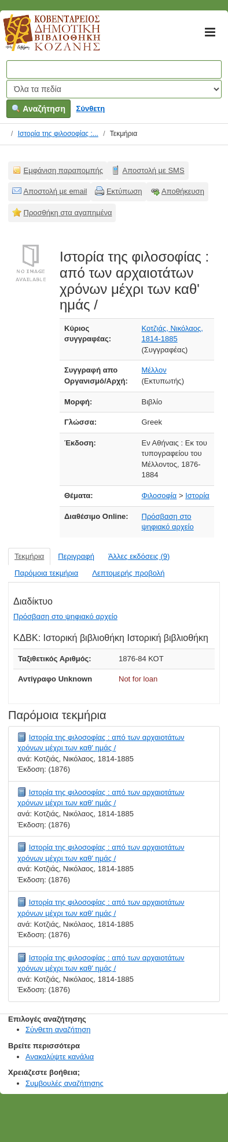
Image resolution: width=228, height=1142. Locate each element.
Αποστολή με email (55, 191)
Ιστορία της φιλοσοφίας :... (58, 134)
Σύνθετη (90, 108)
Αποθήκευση (182, 191)
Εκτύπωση (124, 191)
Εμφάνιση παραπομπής (64, 170)
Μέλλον (154, 370)
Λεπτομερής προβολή (128, 573)
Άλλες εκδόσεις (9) (139, 556)
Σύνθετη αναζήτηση (58, 1029)
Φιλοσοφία (159, 495)
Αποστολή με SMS (154, 170)
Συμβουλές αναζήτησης (64, 1083)
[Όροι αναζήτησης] (114, 69)
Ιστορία (197, 495)
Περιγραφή (76, 556)
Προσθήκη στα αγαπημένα (68, 212)
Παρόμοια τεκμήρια (46, 573)
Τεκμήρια (29, 556)
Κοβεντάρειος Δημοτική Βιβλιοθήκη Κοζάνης (40, 39)
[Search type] (114, 89)
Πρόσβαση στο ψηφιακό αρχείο (65, 616)
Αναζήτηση (38, 108)
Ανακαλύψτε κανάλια (59, 1056)
